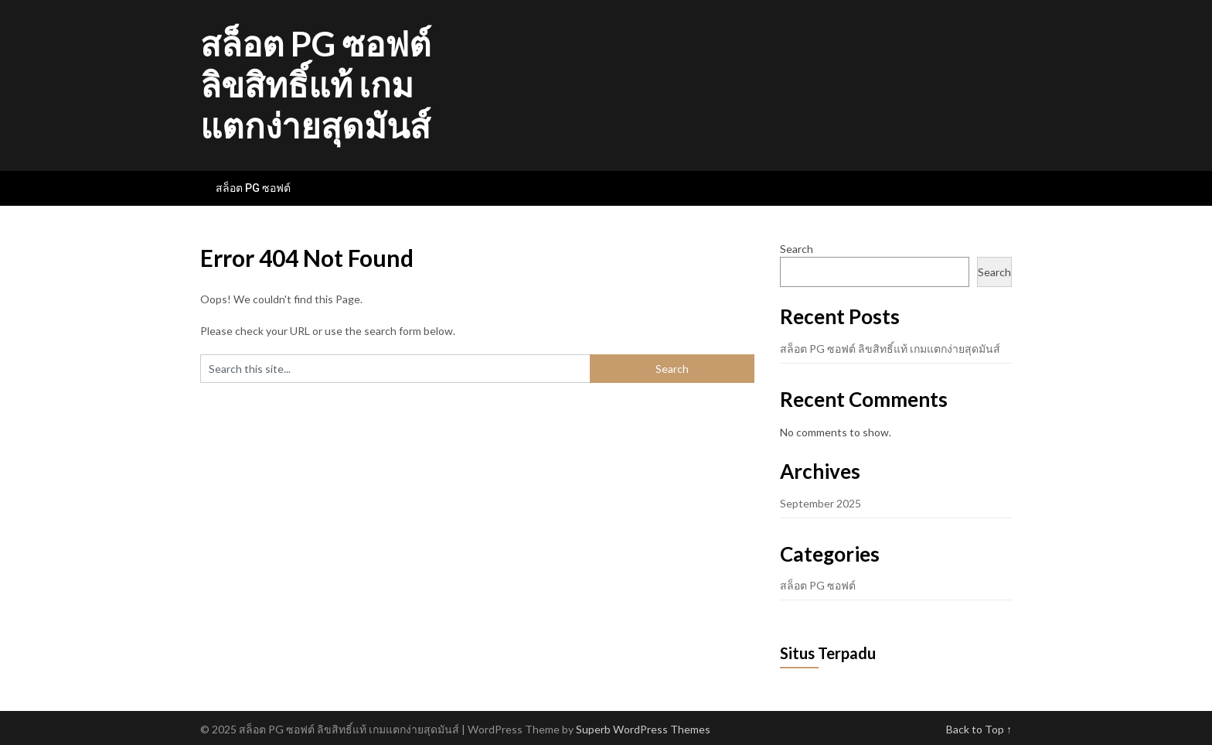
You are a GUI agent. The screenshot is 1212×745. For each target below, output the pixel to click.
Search (796, 248)
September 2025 (820, 503)
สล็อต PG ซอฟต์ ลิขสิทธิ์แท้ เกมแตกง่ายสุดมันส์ (315, 84)
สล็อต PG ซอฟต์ (253, 188)
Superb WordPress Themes (643, 729)
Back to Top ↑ (979, 729)
